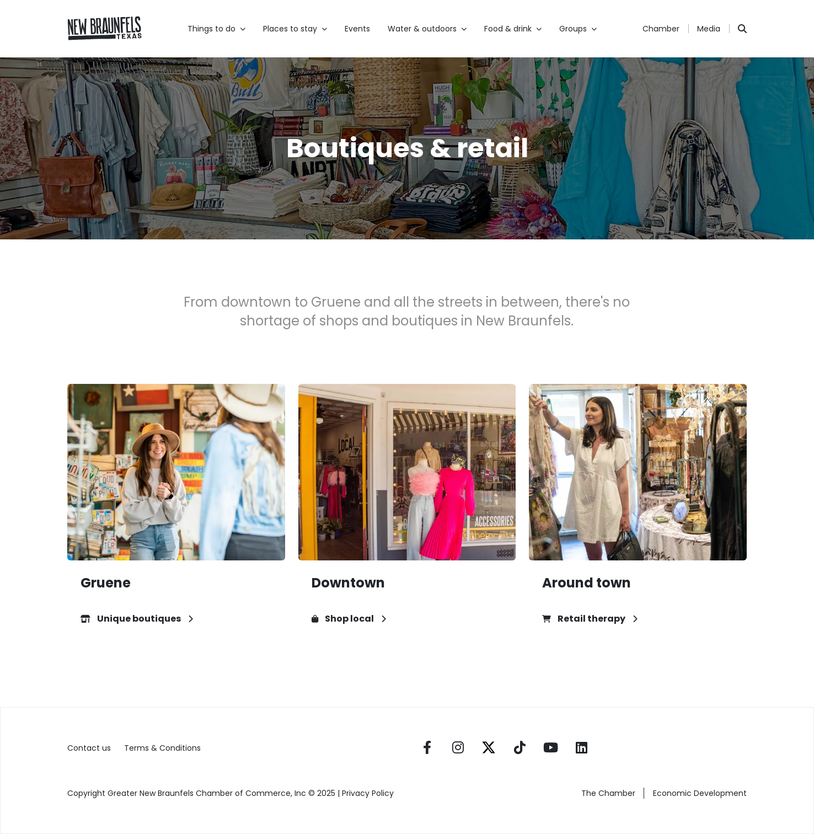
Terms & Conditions (162, 747)
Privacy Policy (369, 793)
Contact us (89, 747)
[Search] (742, 28)
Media (708, 28)
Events (357, 28)
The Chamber (608, 793)
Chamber (660, 28)
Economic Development (700, 793)
